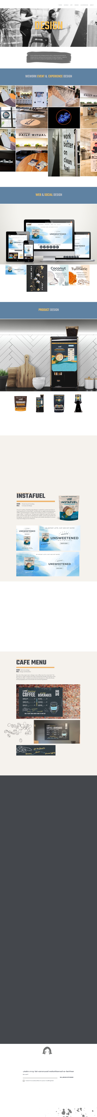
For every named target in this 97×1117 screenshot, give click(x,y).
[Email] (40, 1077)
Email (25, 1074)
